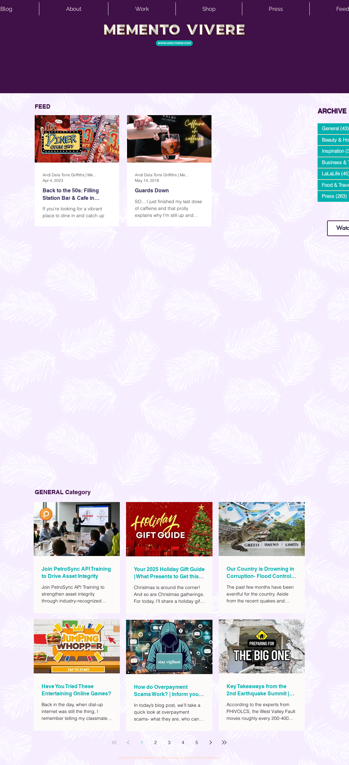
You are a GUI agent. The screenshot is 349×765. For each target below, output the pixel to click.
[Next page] (210, 742)
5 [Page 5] (196, 742)
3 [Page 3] (169, 742)
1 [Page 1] (141, 742)
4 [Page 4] (183, 742)
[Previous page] (128, 742)
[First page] (114, 742)
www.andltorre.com (333, 214)
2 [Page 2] (155, 742)
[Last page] (224, 742)
